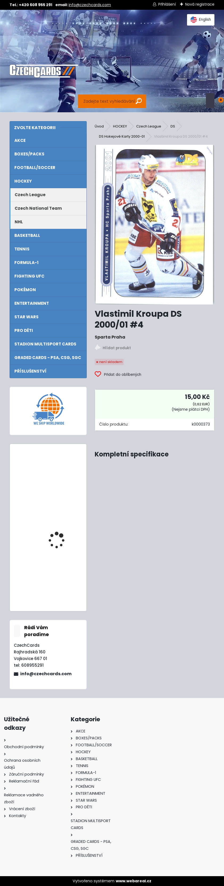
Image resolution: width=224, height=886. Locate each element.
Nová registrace (199, 4)
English (200, 20)
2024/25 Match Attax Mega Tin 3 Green (61, 524)
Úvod (99, 126)
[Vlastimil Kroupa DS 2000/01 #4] (154, 224)
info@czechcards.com (90, 4)
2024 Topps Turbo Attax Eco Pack (58, 578)
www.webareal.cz (133, 881)
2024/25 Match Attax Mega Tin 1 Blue (61, 471)
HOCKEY (120, 126)
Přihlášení (167, 4)
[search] (139, 101)
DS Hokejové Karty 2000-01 (122, 136)
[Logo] (44, 71)
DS (173, 126)
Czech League (148, 126)
